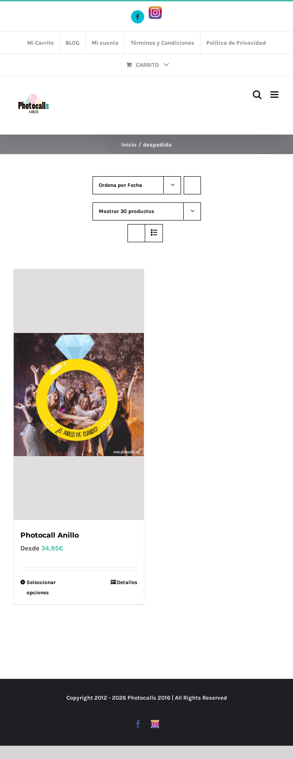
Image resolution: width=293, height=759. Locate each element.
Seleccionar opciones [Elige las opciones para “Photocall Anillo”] (41, 587)
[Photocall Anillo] (79, 394)
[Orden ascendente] (192, 185)
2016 (164, 697)
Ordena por (120, 185)
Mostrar (126, 211)
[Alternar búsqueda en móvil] (257, 94)
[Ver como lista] (153, 233)
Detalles (127, 582)
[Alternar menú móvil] (275, 94)
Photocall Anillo (49, 535)
